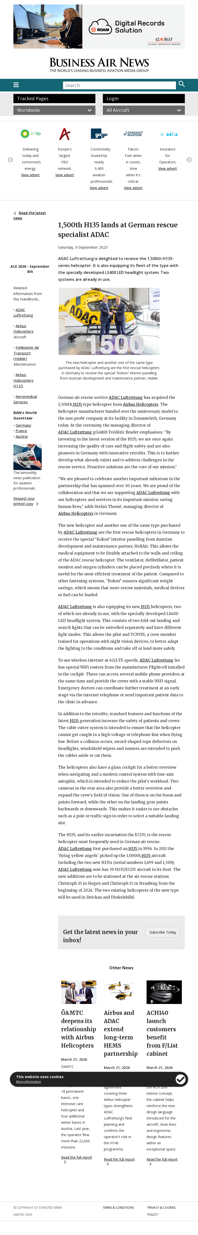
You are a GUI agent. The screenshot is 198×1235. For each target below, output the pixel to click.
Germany (23, 425)
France (21, 430)
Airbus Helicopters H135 (23, 380)
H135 (77, 404)
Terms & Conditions (118, 1208)
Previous (9, 159)
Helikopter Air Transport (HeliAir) (26, 353)
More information (28, 1082)
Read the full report (76, 1159)
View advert (30, 175)
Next (188, 159)
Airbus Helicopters (140, 404)
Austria (22, 436)
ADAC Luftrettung (126, 397)
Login (113, 98)
